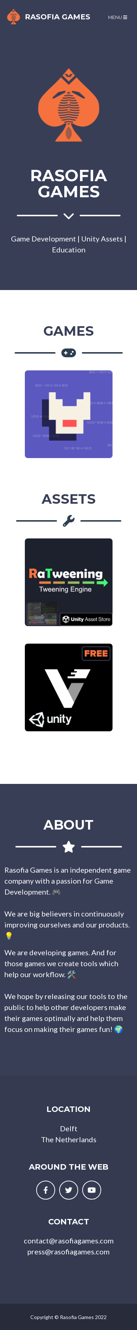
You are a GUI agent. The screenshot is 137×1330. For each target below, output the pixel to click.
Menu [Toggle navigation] (117, 17)
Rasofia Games (47, 17)
